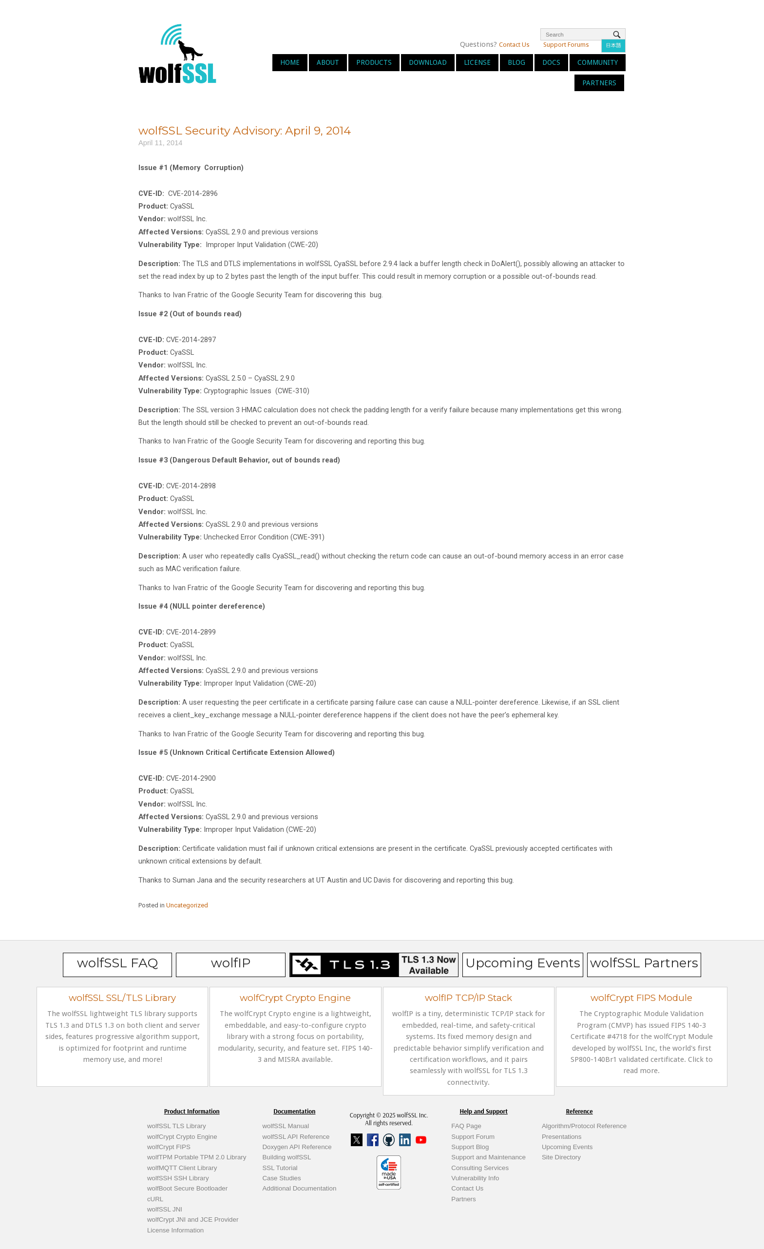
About (328, 62)
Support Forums (566, 44)
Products (374, 62)
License (477, 62)
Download (428, 62)
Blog (516, 62)
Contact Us (514, 44)
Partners (599, 83)
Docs (551, 62)
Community (597, 62)
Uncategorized (187, 905)
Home (290, 62)
